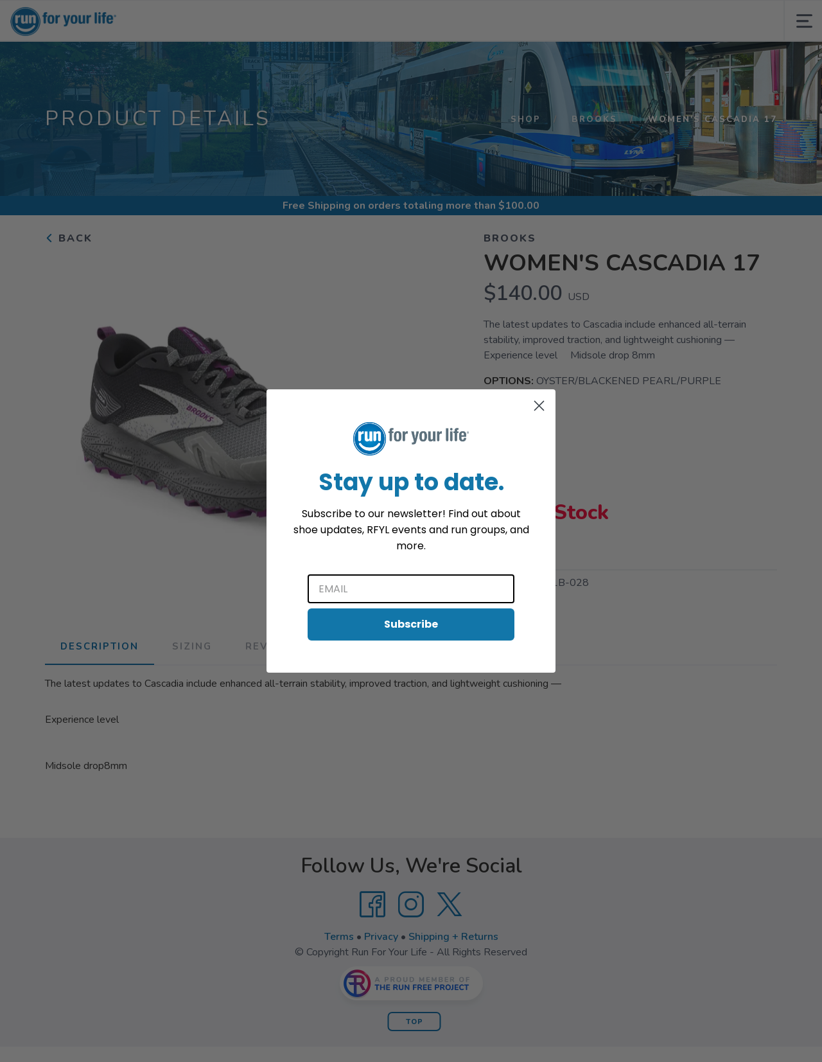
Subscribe (411, 624)
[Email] (411, 588)
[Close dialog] (539, 405)
